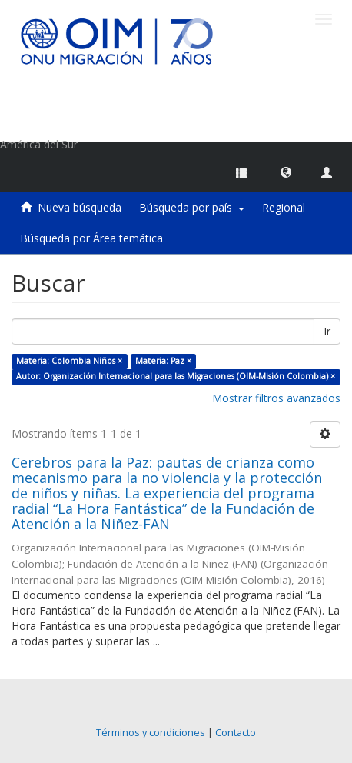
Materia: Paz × (163, 360)
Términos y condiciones (150, 732)
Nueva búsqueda (79, 207)
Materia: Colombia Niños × (69, 360)
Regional (283, 207)
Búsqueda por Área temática (91, 238)
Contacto (235, 732)
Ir (327, 331)
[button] (286, 171)
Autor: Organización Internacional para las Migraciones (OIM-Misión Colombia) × (175, 376)
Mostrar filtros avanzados (276, 398)
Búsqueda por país (191, 207)
